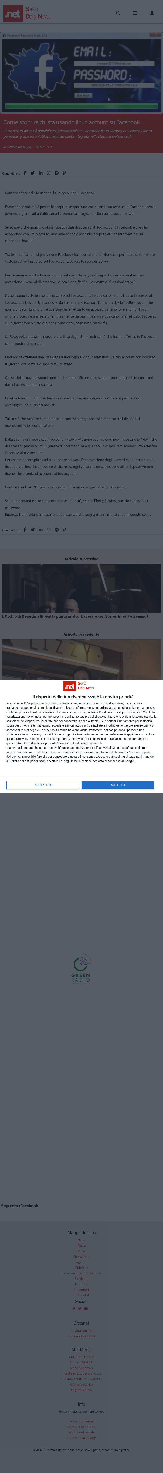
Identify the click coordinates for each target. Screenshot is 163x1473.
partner (36, 703)
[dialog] (81, 736)
